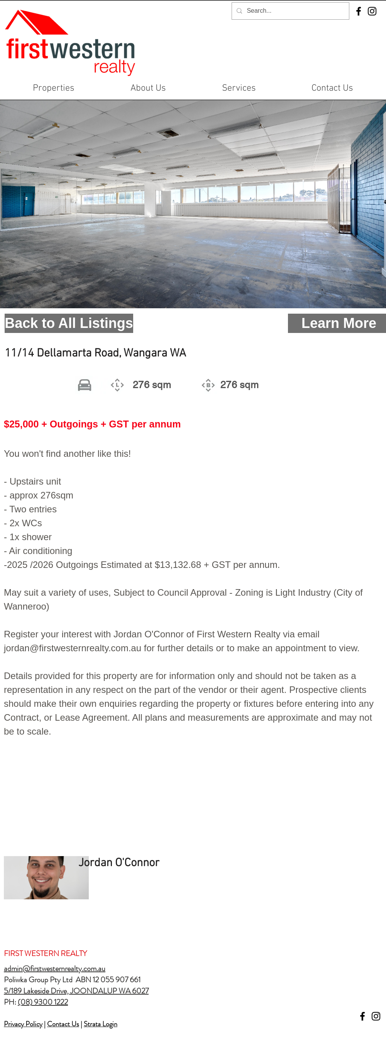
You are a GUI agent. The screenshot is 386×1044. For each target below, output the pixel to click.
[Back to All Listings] (69, 323)
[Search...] (290, 11)
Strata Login (100, 1024)
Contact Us (63, 1024)
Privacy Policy (23, 1024)
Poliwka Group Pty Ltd (40, 979)
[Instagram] (372, 11)
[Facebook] (358, 11)
